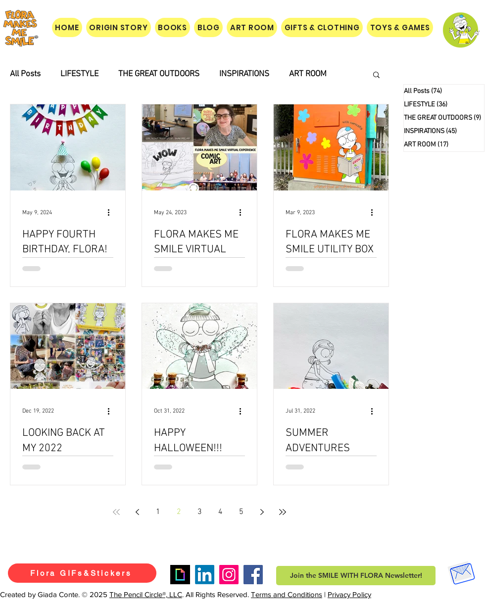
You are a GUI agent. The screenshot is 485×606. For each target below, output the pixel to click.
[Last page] (282, 512)
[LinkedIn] (204, 574)
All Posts (25, 74)
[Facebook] (253, 574)
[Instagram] (229, 574)
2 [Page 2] (179, 512)
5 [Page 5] (241, 512)
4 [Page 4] (220, 512)
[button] (376, 75)
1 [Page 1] (158, 512)
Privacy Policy (349, 594)
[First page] (116, 512)
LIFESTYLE (79, 74)
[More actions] (112, 213)
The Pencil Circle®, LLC (145, 594)
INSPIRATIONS (244, 74)
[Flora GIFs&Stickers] (82, 573)
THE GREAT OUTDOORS (158, 74)
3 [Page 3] (199, 512)
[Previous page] (137, 512)
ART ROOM (308, 74)
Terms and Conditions (286, 594)
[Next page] (262, 512)
